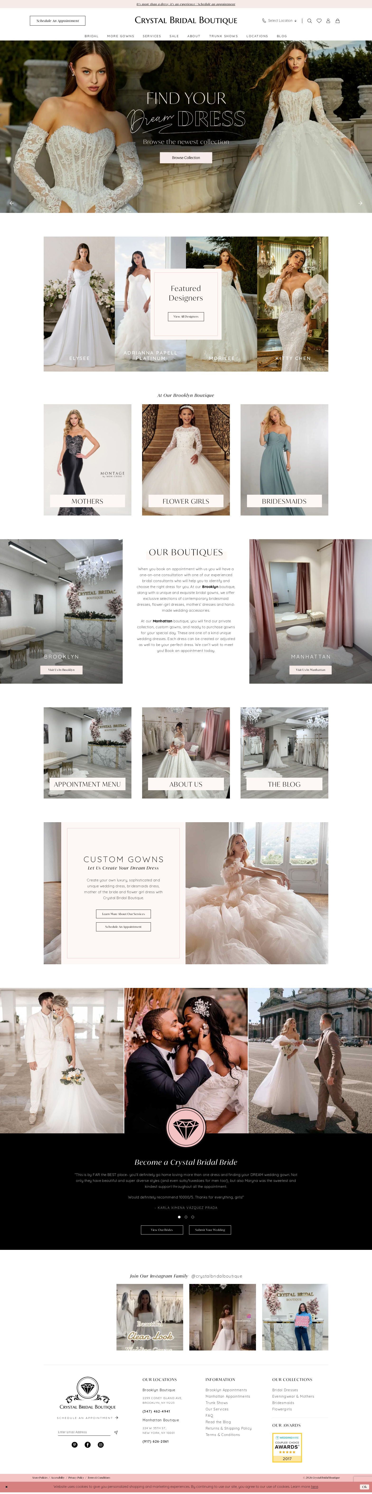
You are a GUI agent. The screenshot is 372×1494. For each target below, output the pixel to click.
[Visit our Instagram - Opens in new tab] (101, 1447)
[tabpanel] (186, 127)
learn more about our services (123, 914)
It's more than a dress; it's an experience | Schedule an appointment (186, 4)
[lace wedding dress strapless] (186, 127)
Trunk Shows (217, 1405)
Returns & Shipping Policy (229, 1430)
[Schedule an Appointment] (57, 21)
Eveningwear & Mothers (293, 1398)
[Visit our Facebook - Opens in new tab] (88, 1447)
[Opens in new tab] (77, 1319)
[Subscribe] (115, 1434)
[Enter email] (87, 1434)
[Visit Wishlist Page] (319, 21)
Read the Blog (218, 1424)
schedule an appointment (123, 927)
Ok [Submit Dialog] (364, 1488)
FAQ (209, 1417)
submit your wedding (213, 1231)
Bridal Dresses (285, 1392)
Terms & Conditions (223, 1437)
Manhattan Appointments (228, 1398)
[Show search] (309, 21)
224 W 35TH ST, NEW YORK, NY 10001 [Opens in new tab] (159, 1432)
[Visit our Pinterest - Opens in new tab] (75, 1447)
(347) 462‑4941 (156, 1413)
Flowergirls (282, 1411)
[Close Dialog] (7, 1489)
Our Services (217, 1411)
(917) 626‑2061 (156, 1443)
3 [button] (193, 1217)
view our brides (159, 1231)
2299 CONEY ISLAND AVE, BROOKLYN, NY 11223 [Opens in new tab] (162, 1402)
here (314, 1488)
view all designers (186, 317)
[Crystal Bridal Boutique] (186, 21)
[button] (328, 21)
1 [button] (178, 1217)
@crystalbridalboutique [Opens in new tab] (216, 1278)
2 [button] (186, 1217)
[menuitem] (57, 21)
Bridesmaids (283, 1405)
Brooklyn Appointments (226, 1392)
